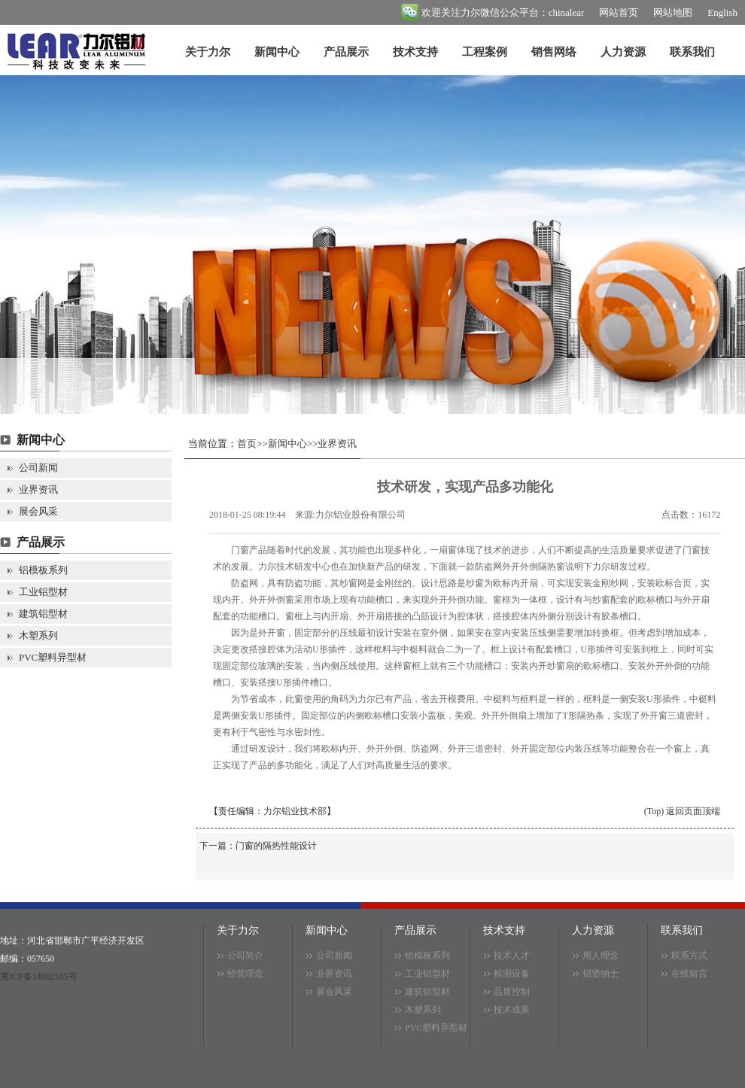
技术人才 (512, 955)
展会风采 (38, 511)
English (722, 12)
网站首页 (618, 12)
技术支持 (415, 52)
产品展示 (346, 52)
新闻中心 (277, 52)
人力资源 (623, 52)
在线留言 (689, 973)
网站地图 (672, 12)
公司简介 (245, 955)
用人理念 (600, 955)
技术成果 (512, 1009)
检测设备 (512, 973)
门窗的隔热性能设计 (276, 845)
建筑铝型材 (43, 613)
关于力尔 (207, 52)
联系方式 (689, 955)
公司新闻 (38, 467)
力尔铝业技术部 (295, 811)
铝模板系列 (43, 570)
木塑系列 (38, 635)
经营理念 (245, 973)
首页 (247, 443)
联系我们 (692, 52)
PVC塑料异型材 (53, 657)
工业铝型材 (43, 591)
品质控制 (512, 991)
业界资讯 (38, 489)
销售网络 (553, 52)
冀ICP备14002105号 (39, 976)
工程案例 (484, 52)
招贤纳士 (600, 973)
